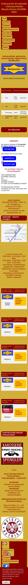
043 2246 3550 (9, 149)
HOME (4, 18)
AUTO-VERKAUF (7, 36)
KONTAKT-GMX (9, 164)
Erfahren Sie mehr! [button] (7, 578)
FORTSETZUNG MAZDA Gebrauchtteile (12, 434)
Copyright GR (6, 557)
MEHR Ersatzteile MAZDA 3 (18, 356)
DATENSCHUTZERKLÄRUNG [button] (10, 561)
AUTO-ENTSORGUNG (8, 40)
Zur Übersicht (14, 130)
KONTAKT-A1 (9, 158)
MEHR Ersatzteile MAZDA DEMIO (19, 301)
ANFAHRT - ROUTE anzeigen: (10, 218)
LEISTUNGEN (6, 22)
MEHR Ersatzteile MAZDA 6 (18, 412)
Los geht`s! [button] (6, 582)
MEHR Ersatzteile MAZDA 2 (18, 329)
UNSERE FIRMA (7, 43)
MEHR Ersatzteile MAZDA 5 (18, 383)
